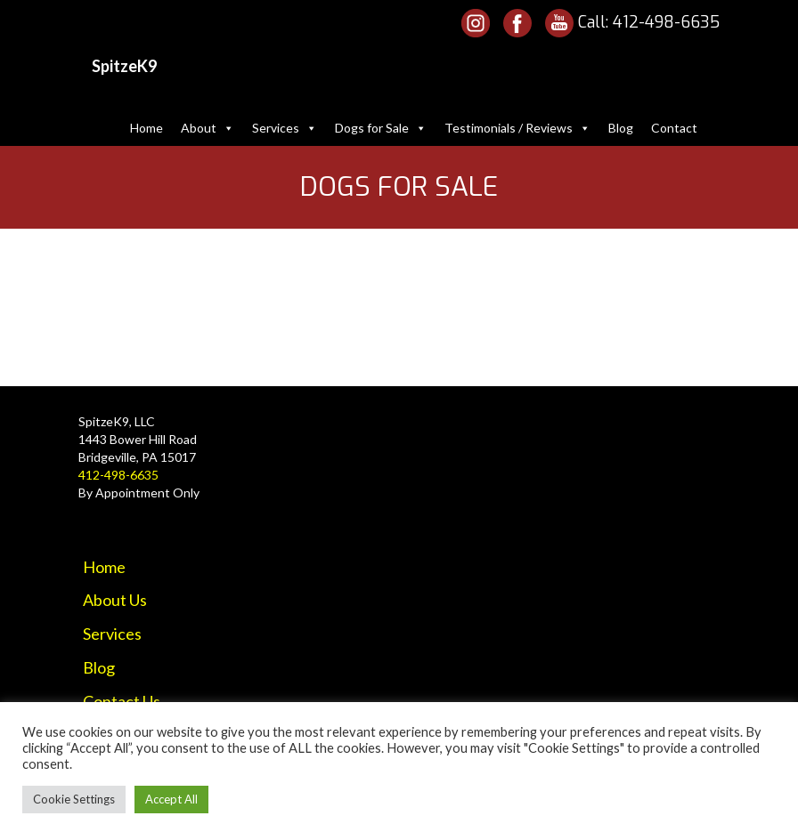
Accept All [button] (171, 799)
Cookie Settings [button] (74, 799)
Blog (620, 127)
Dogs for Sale (381, 127)
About (207, 127)
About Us (115, 600)
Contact (674, 127)
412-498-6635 (666, 22)
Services (284, 127)
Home (146, 127)
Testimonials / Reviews (517, 127)
